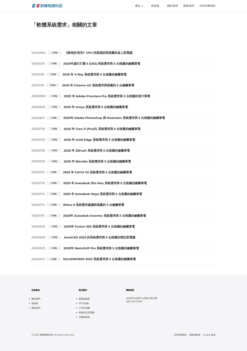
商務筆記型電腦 (86, 312)
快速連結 (36, 290)
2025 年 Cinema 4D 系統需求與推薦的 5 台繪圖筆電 (98, 85)
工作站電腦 (84, 307)
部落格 (155, 5)
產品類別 (83, 290)
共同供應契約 (207, 5)
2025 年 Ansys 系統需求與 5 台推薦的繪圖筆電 (96, 107)
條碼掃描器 (84, 298)
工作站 (54, 52)
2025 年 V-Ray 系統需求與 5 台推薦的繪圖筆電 (94, 74)
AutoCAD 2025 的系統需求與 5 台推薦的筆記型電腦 (99, 237)
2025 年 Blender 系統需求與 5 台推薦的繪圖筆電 (97, 161)
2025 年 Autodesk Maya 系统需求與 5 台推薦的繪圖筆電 (102, 194)
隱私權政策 (195, 334)
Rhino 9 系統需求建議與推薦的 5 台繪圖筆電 (93, 205)
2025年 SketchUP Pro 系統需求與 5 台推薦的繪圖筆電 (101, 248)
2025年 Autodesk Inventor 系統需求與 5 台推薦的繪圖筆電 (104, 215)
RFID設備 (84, 303)
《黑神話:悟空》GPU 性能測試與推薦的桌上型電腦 (98, 53)
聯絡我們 (188, 5)
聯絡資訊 (130, 290)
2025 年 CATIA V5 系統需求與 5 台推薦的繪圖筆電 (97, 172)
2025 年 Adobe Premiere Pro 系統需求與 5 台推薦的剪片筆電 (107, 96)
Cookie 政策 (209, 334)
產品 (138, 5)
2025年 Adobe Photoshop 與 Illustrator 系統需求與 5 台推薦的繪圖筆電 (114, 118)
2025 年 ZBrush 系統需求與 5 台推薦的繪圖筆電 (97, 150)
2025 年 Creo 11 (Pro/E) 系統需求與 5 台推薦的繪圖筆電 (102, 129)
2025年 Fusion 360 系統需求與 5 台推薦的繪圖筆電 (99, 226)
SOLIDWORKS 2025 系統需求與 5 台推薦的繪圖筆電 (99, 259)
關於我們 (172, 5)
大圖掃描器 (84, 317)
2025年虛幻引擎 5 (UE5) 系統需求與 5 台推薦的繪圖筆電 (101, 63)
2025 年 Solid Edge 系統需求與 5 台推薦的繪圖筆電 (99, 140)
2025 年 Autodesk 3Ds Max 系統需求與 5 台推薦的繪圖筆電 (105, 183)
